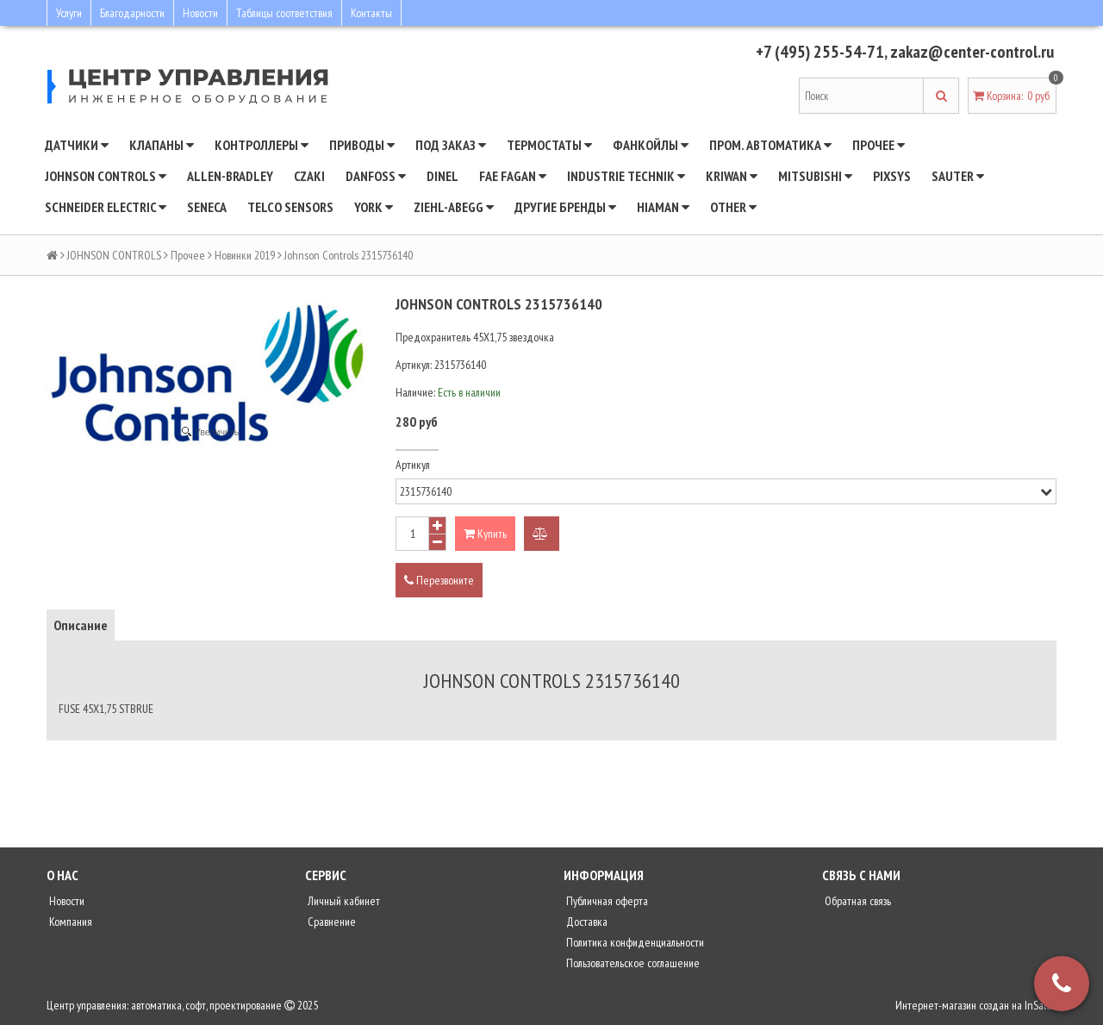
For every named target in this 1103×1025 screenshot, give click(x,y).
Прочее (878, 144)
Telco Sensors (290, 207)
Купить (485, 533)
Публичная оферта (606, 901)
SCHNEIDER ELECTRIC (105, 206)
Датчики (77, 144)
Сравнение (330, 921)
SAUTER (958, 175)
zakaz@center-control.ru (972, 52)
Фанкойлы (651, 144)
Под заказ (450, 144)
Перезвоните (439, 580)
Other (733, 206)
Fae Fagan (512, 175)
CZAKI (309, 175)
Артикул (413, 464)
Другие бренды (565, 206)
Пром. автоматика (770, 144)
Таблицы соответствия (284, 13)
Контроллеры (261, 144)
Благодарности (132, 13)
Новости (200, 13)
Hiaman (663, 206)
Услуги (69, 13)
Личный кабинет (342, 901)
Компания (69, 921)
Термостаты (549, 144)
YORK (373, 206)
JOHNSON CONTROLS (105, 175)
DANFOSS (376, 175)
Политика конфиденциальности (634, 942)
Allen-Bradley (230, 175)
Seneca (207, 207)
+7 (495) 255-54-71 (820, 52)
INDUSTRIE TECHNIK (626, 175)
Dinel (442, 175)
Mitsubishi (815, 175)
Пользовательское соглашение (632, 963)
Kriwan (731, 175)
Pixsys (892, 175)
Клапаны (161, 144)
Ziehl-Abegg (454, 206)
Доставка (586, 921)
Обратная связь (856, 901)
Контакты (371, 13)
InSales (1040, 1005)
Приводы (362, 144)
